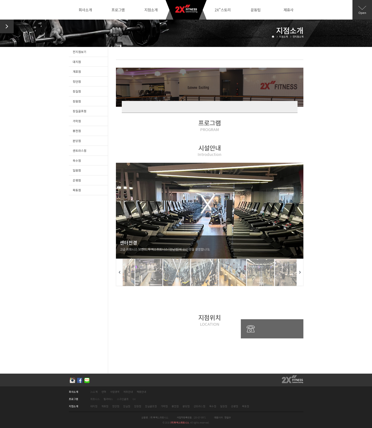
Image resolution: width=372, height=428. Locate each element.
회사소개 (85, 9)
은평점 (77, 180)
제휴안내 (128, 392)
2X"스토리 (223, 9)
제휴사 (288, 9)
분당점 (77, 141)
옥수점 (77, 160)
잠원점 (77, 101)
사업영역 (114, 392)
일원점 (77, 170)
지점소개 (151, 9)
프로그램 (118, 9)
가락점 (77, 121)
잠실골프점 (79, 111)
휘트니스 (95, 399)
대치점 (77, 62)
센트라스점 (79, 150)
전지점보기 (79, 52)
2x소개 (94, 392)
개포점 (77, 71)
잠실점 (77, 91)
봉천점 (77, 131)
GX (134, 399)
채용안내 (141, 392)
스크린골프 (123, 399)
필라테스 (108, 399)
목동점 (77, 190)
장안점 (77, 81)
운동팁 (256, 9)
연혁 (103, 392)
